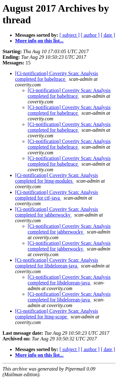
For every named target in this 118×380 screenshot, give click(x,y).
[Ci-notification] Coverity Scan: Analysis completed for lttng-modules (56, 178)
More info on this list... (39, 40)
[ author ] (90, 35)
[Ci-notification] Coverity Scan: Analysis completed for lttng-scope (56, 313)
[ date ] (108, 35)
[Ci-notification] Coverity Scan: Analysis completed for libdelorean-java (56, 262)
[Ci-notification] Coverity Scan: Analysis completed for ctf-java (56, 195)
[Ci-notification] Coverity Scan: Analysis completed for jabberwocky (56, 212)
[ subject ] (69, 35)
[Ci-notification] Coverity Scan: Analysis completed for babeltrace (56, 76)
